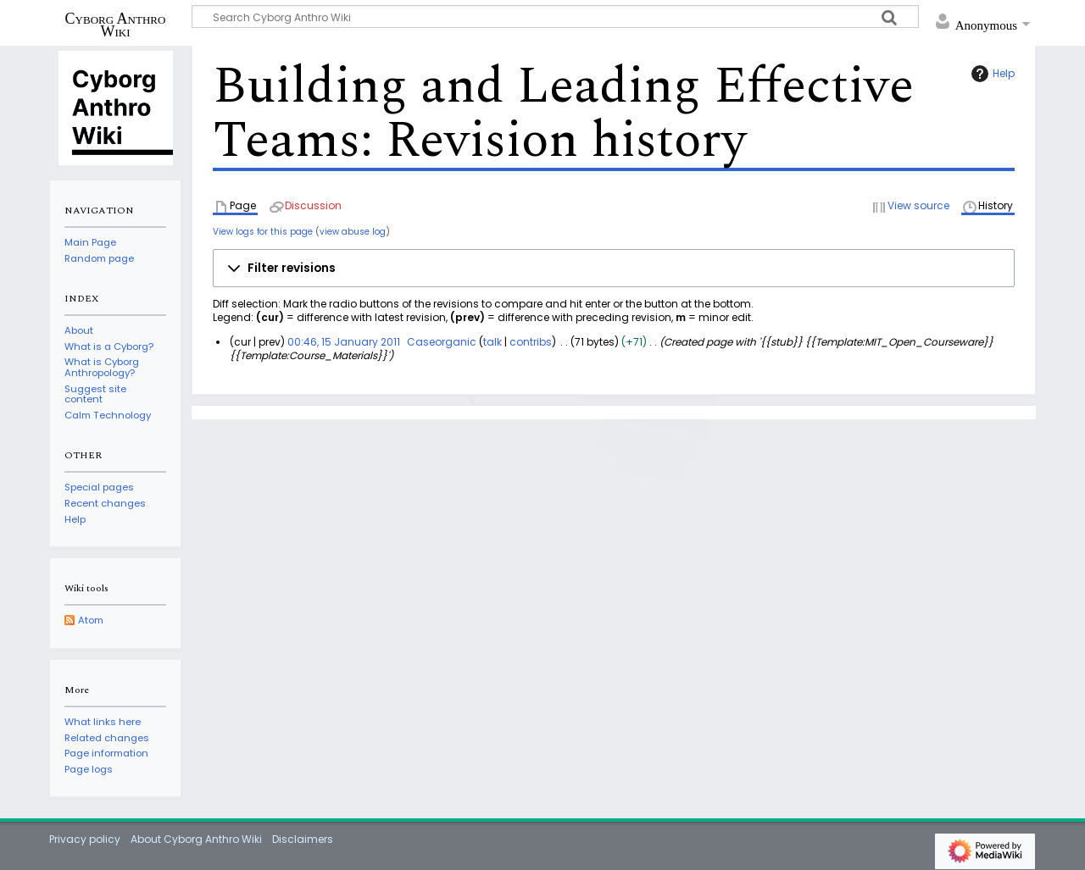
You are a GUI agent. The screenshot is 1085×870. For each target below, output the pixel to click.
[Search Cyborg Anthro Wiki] (555, 16)
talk (492, 342)
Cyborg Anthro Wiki (115, 24)
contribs (530, 342)
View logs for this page (263, 231)
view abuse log (353, 231)
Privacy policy (84, 839)
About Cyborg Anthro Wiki (196, 839)
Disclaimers (302, 839)
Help (991, 73)
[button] (613, 268)
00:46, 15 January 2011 (343, 342)
